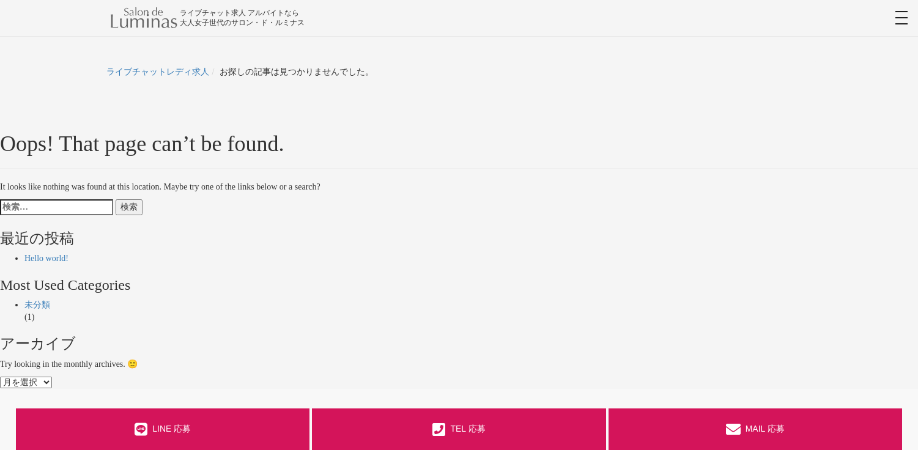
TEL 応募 (458, 429)
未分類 (37, 304)
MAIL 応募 (755, 429)
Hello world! (46, 258)
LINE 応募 (163, 429)
